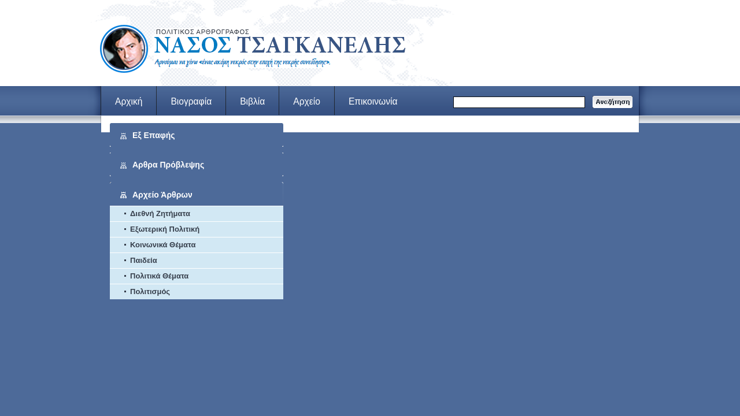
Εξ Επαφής (153, 135)
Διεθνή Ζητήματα (160, 213)
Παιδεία (143, 260)
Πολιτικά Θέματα (159, 276)
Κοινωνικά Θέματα (162, 244)
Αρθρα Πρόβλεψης (168, 164)
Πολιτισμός (150, 291)
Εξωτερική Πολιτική (164, 229)
